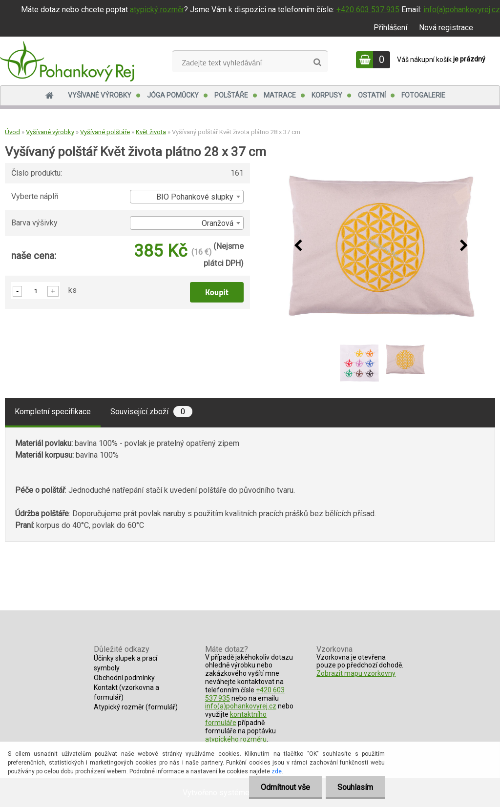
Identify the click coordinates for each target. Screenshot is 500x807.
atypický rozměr (157, 9)
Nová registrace (446, 27)
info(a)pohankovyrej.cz (461, 9)
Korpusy (327, 95)
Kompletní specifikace (53, 411)
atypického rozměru (236, 739)
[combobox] (187, 196)
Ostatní (372, 95)
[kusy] (35, 290)
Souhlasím (355, 787)
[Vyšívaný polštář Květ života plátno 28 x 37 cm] (381, 246)
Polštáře (231, 95)
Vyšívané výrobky (99, 95)
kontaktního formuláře (236, 718)
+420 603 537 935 (367, 9)
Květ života (151, 132)
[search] (317, 62)
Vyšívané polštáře (105, 132)
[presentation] (298, 246)
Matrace (280, 95)
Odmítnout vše (284, 787)
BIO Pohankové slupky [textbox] (194, 197)
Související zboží (151, 411)
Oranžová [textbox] (217, 223)
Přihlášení (390, 27)
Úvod (12, 132)
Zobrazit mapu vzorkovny (356, 673)
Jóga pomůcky (173, 95)
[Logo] (67, 61)
